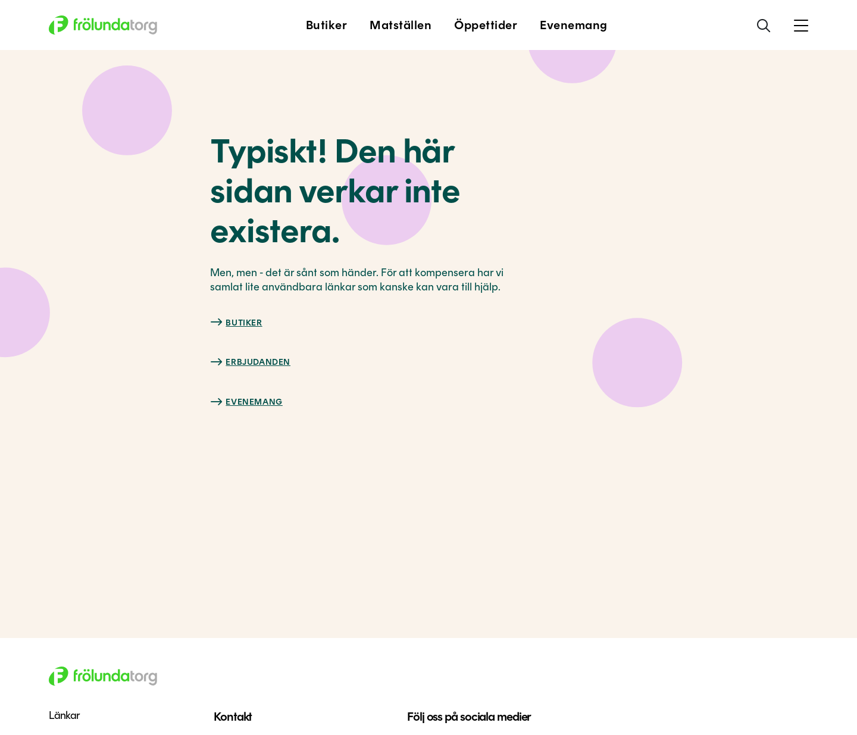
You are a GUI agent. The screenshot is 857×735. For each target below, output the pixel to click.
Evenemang (254, 402)
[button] (801, 25)
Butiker (244, 323)
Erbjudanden (258, 362)
